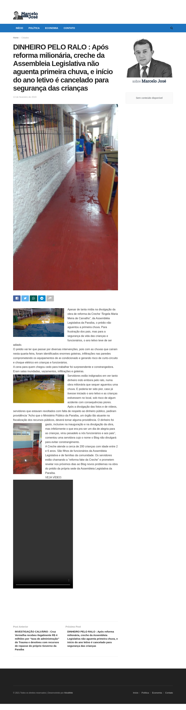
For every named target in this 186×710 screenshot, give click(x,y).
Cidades (25, 38)
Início (19, 28)
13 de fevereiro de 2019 (24, 97)
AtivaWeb (68, 699)
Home (16, 38)
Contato (69, 28)
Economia (51, 28)
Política (34, 28)
